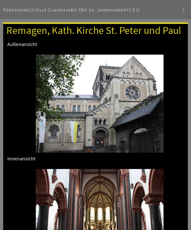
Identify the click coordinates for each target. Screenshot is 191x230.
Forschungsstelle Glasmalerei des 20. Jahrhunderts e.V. (72, 9)
